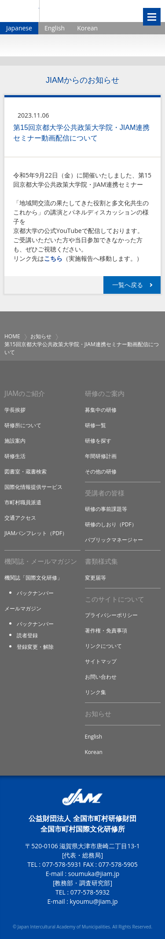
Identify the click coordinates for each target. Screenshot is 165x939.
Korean (87, 28)
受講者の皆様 (105, 493)
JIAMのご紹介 (24, 393)
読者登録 (27, 635)
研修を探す (98, 440)
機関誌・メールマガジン (40, 561)
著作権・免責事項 (106, 630)
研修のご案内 (105, 393)
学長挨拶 (15, 410)
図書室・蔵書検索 (25, 471)
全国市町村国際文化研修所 (85, 11)
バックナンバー (35, 593)
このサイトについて (114, 599)
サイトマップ (101, 661)
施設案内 (15, 440)
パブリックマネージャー (114, 539)
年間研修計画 (101, 456)
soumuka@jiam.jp (94, 873)
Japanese (19, 28)
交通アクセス (20, 517)
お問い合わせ (101, 676)
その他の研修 (101, 471)
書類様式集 (101, 561)
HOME (12, 336)
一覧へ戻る (127, 285)
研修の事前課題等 (106, 509)
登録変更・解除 (35, 647)
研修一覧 (95, 425)
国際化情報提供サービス (33, 487)
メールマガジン (22, 608)
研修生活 (15, 456)
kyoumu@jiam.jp (93, 901)
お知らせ (40, 336)
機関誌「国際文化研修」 (33, 577)
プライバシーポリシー (111, 615)
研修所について (22, 425)
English (54, 28)
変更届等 (95, 577)
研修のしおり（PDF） (111, 524)
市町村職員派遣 (22, 502)
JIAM (19, 11)
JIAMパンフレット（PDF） (35, 533)
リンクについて (103, 646)
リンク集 (95, 692)
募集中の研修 (101, 410)
